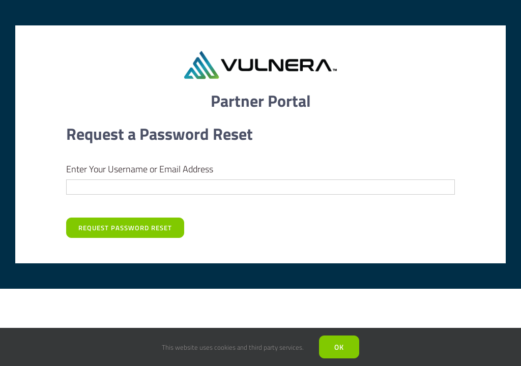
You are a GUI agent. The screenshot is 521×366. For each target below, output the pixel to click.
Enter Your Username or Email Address (139, 169)
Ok (339, 347)
